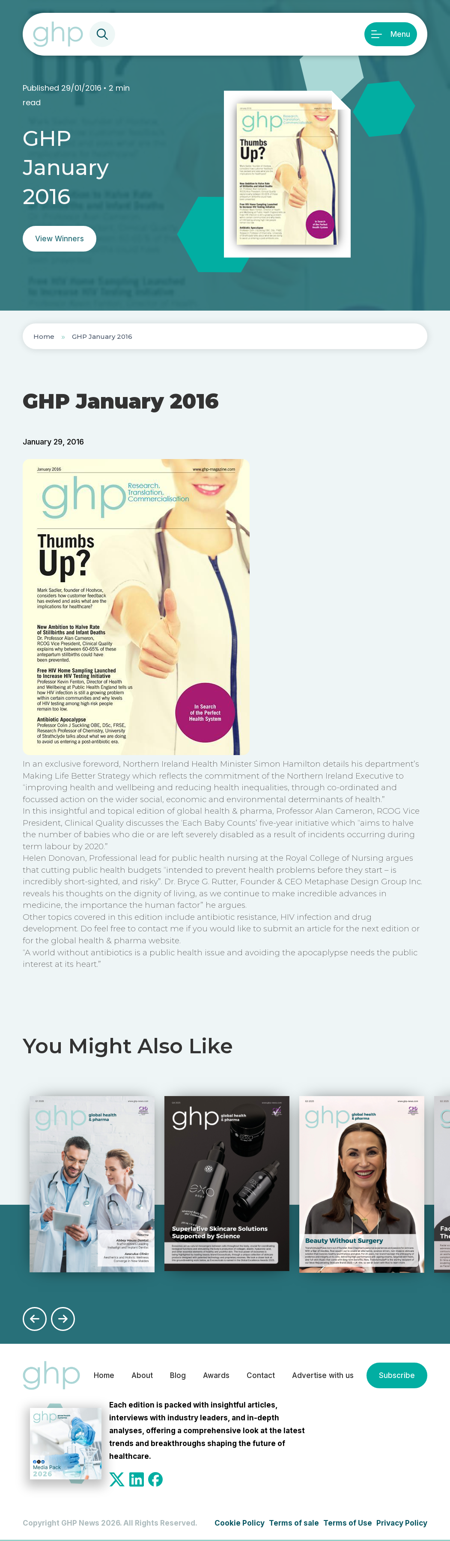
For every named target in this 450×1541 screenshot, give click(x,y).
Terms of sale (294, 1523)
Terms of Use (347, 1523)
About (142, 1375)
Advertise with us (323, 1375)
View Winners (59, 238)
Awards (216, 1375)
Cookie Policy (240, 1523)
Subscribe (397, 1375)
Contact (261, 1375)
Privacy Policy (401, 1523)
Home (43, 336)
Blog (178, 1375)
